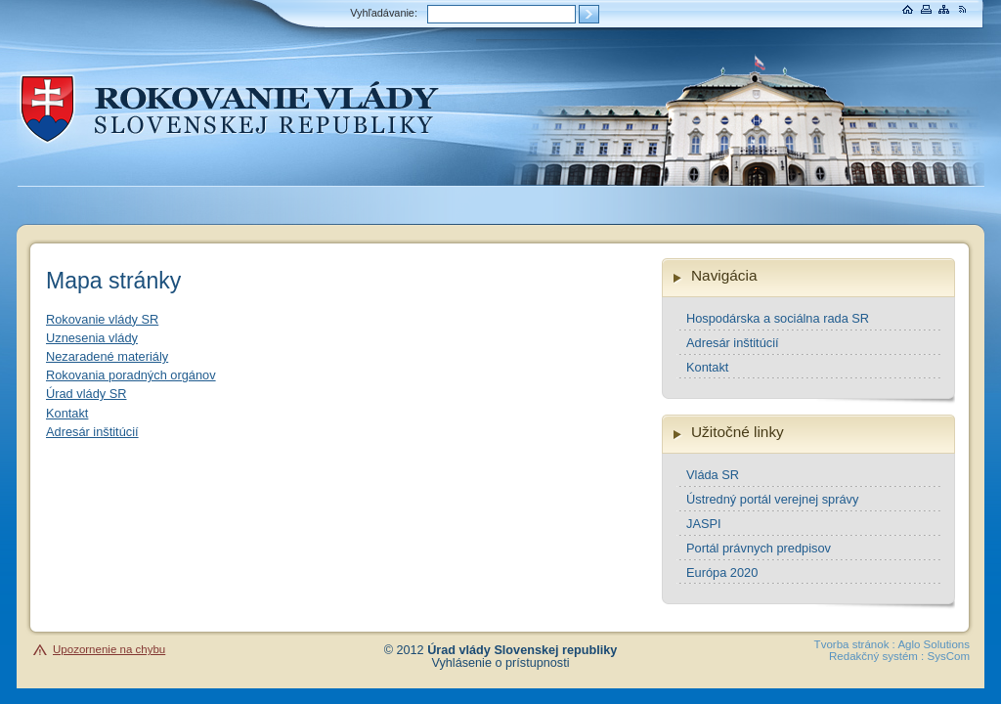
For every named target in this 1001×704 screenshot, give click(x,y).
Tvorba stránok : (854, 644)
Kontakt (67, 413)
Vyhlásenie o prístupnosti (501, 663)
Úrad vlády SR (86, 393)
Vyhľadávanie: (383, 13)
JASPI (703, 523)
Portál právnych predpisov (758, 548)
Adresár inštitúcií (92, 431)
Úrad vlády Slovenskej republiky (522, 650)
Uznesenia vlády (92, 337)
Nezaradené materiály (107, 356)
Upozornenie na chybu (109, 649)
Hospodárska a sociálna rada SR (777, 318)
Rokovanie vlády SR (102, 319)
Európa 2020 (722, 572)
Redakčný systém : (876, 656)
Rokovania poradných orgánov (131, 375)
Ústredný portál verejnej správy (772, 499)
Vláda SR (712, 474)
